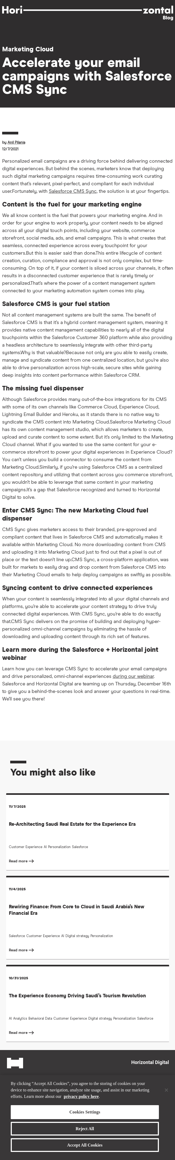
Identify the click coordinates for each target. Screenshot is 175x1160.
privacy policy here (81, 1096)
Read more (19, 861)
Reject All (85, 1128)
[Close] (166, 1090)
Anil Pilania (16, 142)
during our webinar (133, 676)
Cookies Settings (84, 1112)
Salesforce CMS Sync (73, 191)
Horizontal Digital (150, 1062)
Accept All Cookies (85, 1145)
